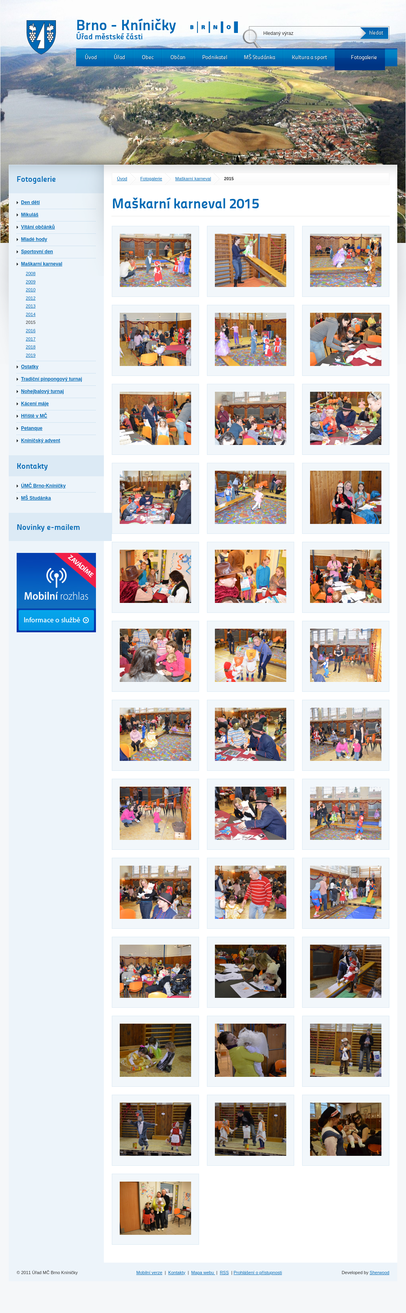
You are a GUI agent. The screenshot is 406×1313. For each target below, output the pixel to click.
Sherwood (379, 1272)
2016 (31, 330)
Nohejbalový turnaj (42, 391)
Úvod (91, 57)
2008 (31, 273)
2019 (31, 355)
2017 (31, 339)
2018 (31, 347)
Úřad (119, 57)
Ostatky (29, 367)
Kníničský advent (40, 440)
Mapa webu (203, 1272)
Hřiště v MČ (34, 416)
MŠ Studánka (259, 57)
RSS (224, 1272)
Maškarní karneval (193, 178)
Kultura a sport (309, 57)
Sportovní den (37, 251)
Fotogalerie (364, 57)
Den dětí (30, 202)
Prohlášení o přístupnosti (258, 1272)
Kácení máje (35, 403)
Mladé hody (34, 239)
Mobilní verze (149, 1272)
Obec (148, 57)
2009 (31, 281)
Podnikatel (214, 57)
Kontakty (176, 1272)
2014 (31, 314)
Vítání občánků (38, 227)
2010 (31, 289)
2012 (31, 298)
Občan (178, 57)
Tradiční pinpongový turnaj (51, 379)
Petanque (31, 428)
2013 (31, 306)
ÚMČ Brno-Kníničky (43, 486)
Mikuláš (29, 215)
